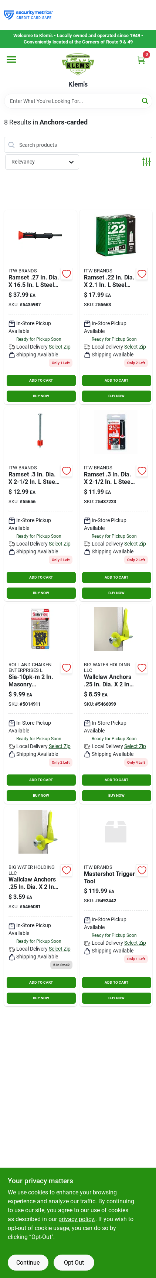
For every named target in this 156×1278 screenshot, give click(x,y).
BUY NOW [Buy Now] (41, 396)
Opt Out (74, 1262)
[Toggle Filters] (146, 162)
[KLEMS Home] (78, 64)
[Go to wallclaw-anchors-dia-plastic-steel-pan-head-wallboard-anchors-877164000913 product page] (40, 906)
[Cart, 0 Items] (141, 60)
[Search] (145, 100)
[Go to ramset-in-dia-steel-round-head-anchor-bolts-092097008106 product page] (115, 504)
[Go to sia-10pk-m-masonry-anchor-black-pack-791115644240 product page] (40, 704)
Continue (28, 1262)
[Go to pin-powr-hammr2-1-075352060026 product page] (40, 504)
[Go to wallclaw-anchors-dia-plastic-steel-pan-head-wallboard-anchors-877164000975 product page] (115, 704)
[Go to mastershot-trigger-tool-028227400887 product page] (115, 906)
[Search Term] (78, 101)
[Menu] (11, 59)
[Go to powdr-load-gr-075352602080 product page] (115, 307)
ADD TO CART (41, 380)
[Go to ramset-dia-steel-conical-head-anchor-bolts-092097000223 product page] (40, 307)
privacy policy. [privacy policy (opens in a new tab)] (76, 1219)
